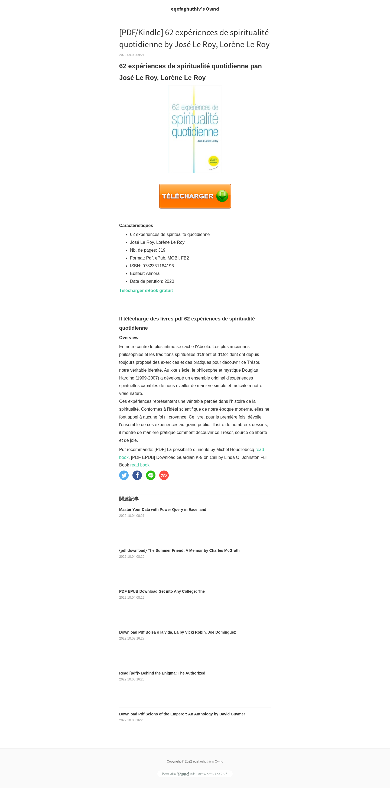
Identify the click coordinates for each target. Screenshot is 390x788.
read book (140, 465)
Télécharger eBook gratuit (146, 290)
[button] (124, 475)
